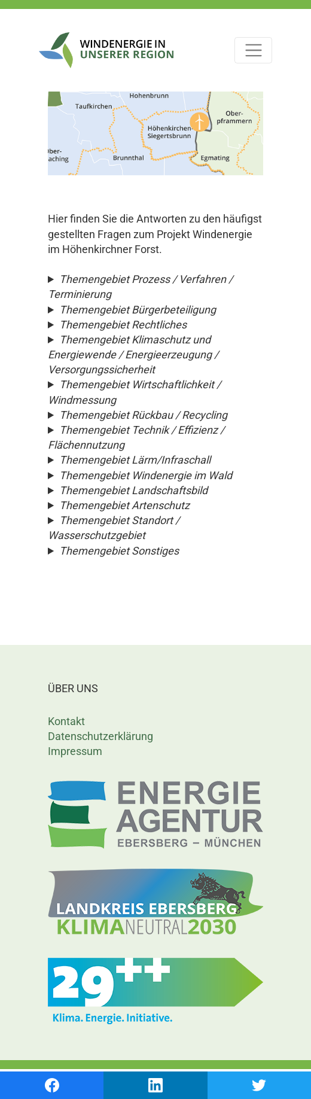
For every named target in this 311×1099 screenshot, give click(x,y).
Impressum (75, 751)
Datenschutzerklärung (100, 736)
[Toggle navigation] (253, 50)
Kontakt (66, 721)
